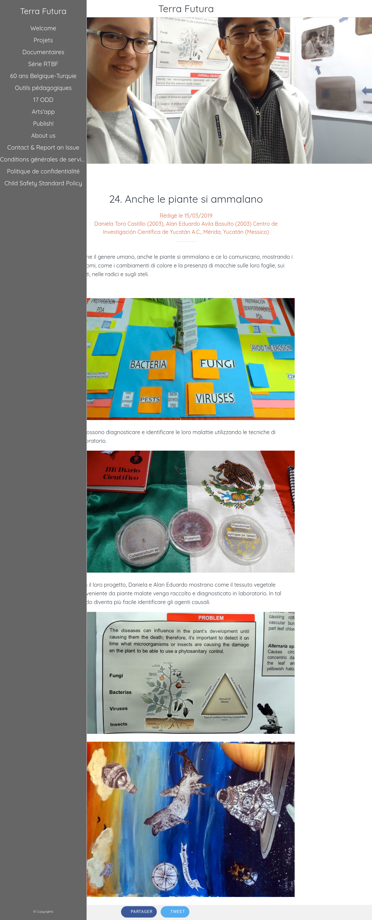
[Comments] (331, 912)
